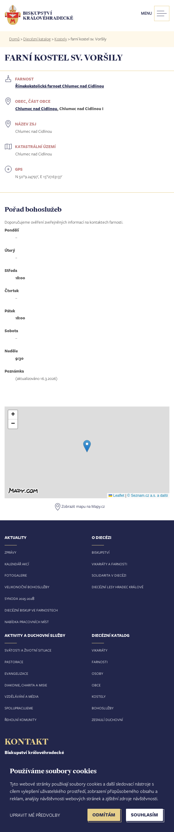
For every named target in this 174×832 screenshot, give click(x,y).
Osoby (97, 673)
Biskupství (100, 552)
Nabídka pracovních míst (27, 621)
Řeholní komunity (20, 719)
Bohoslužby (102, 708)
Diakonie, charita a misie (26, 685)
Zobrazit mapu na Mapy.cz (83, 506)
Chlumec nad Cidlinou (36, 108)
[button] (87, 446)
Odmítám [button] (103, 815)
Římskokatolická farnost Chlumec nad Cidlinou (59, 86)
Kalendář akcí (17, 564)
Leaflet (116, 495)
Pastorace (14, 661)
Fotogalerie (16, 575)
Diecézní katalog (37, 39)
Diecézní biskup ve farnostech (31, 610)
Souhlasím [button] (144, 815)
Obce (96, 685)
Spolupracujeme (19, 708)
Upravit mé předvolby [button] (35, 815)
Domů (14, 39)
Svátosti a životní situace (28, 650)
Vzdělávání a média (22, 696)
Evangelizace (16, 673)
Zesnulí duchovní (107, 719)
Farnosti (100, 661)
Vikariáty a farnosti (109, 564)
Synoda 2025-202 (18, 598)
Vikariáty (99, 650)
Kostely (60, 39)
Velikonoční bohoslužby (27, 587)
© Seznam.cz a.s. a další (147, 495)
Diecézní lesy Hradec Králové (117, 587)
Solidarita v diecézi (109, 575)
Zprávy (10, 552)
